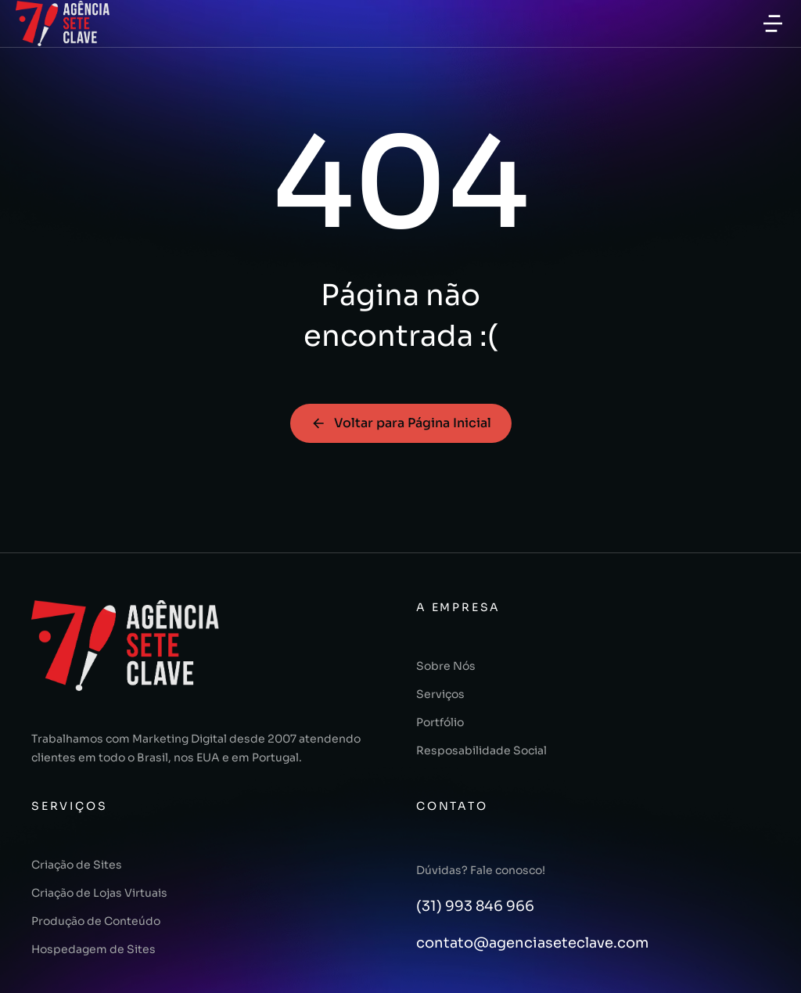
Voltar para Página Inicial (401, 423)
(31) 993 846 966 (475, 906)
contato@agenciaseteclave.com (532, 943)
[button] (772, 23)
